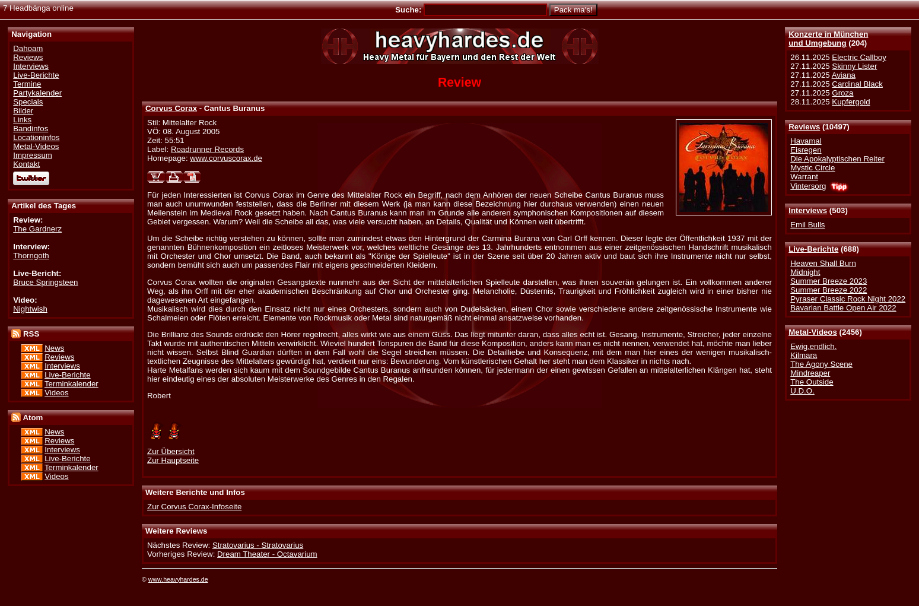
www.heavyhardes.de (178, 579)
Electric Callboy (859, 57)
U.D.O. (802, 390)
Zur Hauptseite (173, 460)
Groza (842, 92)
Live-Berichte (813, 249)
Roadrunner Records (207, 149)
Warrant (804, 176)
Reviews (804, 126)
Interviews (807, 210)
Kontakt (26, 164)
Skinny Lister (854, 66)
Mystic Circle (812, 167)
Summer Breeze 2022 (828, 289)
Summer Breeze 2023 (828, 281)
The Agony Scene (821, 364)
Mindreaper (810, 373)
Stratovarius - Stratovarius (257, 545)
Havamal (805, 141)
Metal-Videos (812, 332)
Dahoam (28, 48)
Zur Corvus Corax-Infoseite (194, 506)
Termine (27, 84)
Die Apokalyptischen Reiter (837, 158)
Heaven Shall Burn (823, 263)
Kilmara (803, 355)
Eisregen (805, 149)
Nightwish (30, 308)
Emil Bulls (807, 224)
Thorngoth (31, 255)
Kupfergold (851, 101)
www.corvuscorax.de (226, 158)
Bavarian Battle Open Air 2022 (843, 307)
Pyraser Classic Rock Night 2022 (847, 298)
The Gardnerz (37, 228)
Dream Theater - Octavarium (267, 554)
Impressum (32, 155)
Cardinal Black (857, 84)
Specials (28, 101)
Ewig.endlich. (813, 346)
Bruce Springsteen (45, 282)
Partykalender (37, 92)
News (54, 348)
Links (22, 119)
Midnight (805, 272)
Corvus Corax (171, 108)
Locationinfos (36, 137)
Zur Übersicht (171, 451)
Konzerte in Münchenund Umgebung (828, 38)
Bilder (23, 110)
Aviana (844, 75)
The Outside (811, 381)
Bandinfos (30, 128)
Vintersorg (808, 186)
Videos (56, 392)
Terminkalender (71, 383)
